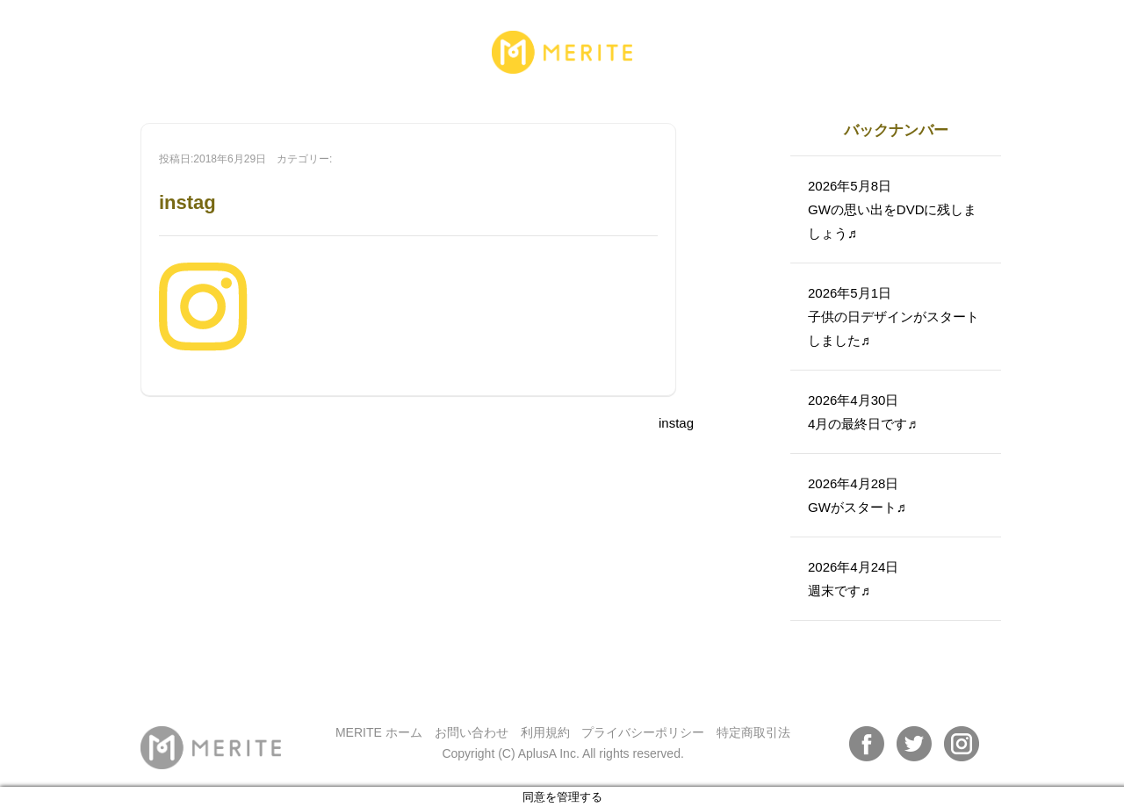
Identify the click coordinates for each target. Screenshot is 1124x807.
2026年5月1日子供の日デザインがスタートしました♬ (893, 316)
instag (676, 422)
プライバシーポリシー (642, 732)
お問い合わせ (471, 732)
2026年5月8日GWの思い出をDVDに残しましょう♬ (892, 209)
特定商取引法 (753, 732)
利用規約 (545, 732)
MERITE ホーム (378, 732)
